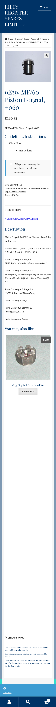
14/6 (12, 195)
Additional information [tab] (21, 218)
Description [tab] (13, 209)
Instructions (25, 150)
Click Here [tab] (14, 143)
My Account (9, 702)
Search (28, 702)
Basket (43, 699)
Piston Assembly (32, 39)
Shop (10, 39)
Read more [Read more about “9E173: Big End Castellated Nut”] (28, 391)
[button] (46, 55)
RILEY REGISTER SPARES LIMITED (16, 15)
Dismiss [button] (7, 692)
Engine (18, 39)
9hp (17, 195)
